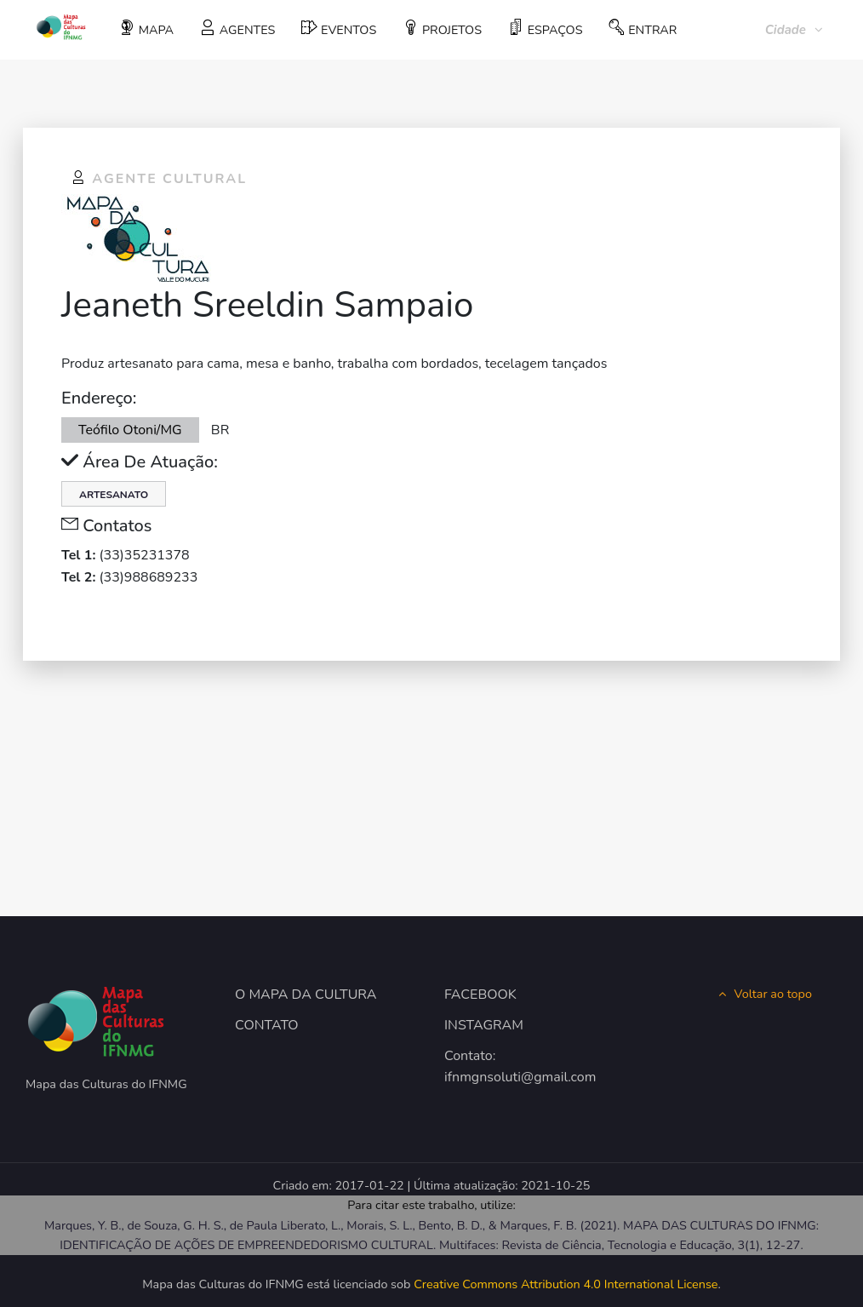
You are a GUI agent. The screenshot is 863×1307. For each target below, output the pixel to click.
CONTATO (267, 1025)
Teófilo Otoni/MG (130, 430)
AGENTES (237, 29)
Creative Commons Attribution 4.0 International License (565, 1284)
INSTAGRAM (483, 1025)
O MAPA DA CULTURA (306, 994)
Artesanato (113, 495)
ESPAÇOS (545, 29)
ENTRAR (643, 29)
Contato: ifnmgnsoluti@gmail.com (501, 1066)
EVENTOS (338, 29)
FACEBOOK (480, 994)
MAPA (146, 29)
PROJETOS (442, 29)
